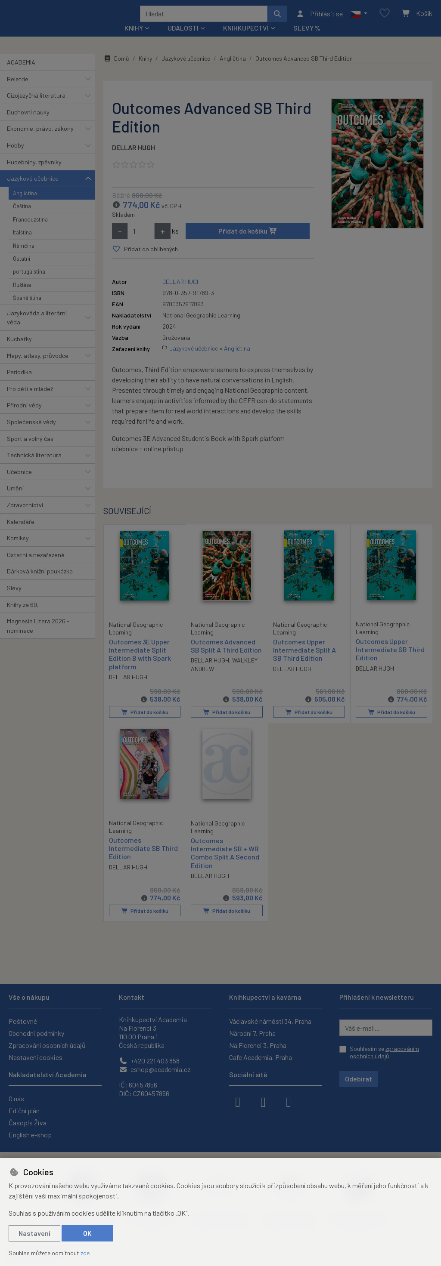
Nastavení (34, 1233)
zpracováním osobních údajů (384, 1052)
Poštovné (23, 1021)
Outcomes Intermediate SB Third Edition (143, 859)
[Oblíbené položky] (384, 19)
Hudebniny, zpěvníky (34, 173)
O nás (16, 1098)
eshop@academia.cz (155, 1069)
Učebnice (19, 483)
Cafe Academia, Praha (260, 1057)
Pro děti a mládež (30, 400)
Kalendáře (20, 532)
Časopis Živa (28, 1122)
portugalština (29, 283)
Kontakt (131, 997)
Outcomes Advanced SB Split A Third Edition (226, 657)
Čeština (22, 217)
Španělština (27, 309)
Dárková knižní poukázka (40, 582)
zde (85, 1253)
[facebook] (237, 1101)
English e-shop (30, 1134)
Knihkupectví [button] (246, 39)
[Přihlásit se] (319, 19)
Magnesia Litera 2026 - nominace (38, 637)
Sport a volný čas (30, 449)
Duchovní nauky (28, 123)
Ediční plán (24, 1110)
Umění (15, 499)
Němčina (23, 256)
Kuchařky (19, 350)
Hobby (15, 156)
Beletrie (17, 90)
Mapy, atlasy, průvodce (37, 366)
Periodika (19, 383)
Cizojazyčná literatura (36, 107)
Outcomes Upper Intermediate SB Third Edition (390, 661)
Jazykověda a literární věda (37, 328)
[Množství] (141, 242)
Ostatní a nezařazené (36, 566)
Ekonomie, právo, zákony (40, 140)
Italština (22, 243)
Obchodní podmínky (36, 1033)
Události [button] (183, 39)
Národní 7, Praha (252, 1033)
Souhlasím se (384, 1052)
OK (87, 1233)
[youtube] (288, 1101)
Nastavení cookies (35, 1057)
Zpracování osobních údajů (47, 1045)
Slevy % (306, 39)
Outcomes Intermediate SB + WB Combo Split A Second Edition (225, 863)
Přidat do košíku (247, 242)
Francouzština (30, 231)
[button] (359, 19)
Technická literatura (34, 466)
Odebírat (358, 1079)
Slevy (14, 599)
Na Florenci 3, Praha (257, 1045)
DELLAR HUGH (133, 159)
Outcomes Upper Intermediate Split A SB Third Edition (304, 661)
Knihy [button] (133, 39)
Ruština (22, 296)
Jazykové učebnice (33, 190)
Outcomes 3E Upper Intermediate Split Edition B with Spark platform (140, 665)
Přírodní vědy (24, 416)
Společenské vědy (31, 433)
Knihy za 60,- (24, 615)
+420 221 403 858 (149, 1061)
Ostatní (21, 270)
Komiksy (18, 549)
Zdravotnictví (25, 516)
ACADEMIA (21, 73)
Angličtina (25, 204)
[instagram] (263, 1101)
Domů (116, 70)
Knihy (145, 70)
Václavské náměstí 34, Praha (270, 1021)
